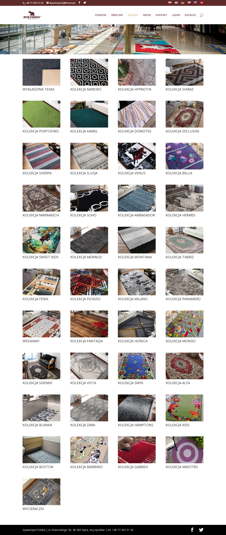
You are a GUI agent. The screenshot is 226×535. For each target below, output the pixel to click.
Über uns (117, 15)
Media (147, 15)
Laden (176, 15)
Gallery (133, 15)
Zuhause (100, 15)
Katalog (190, 15)
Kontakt (161, 15)
